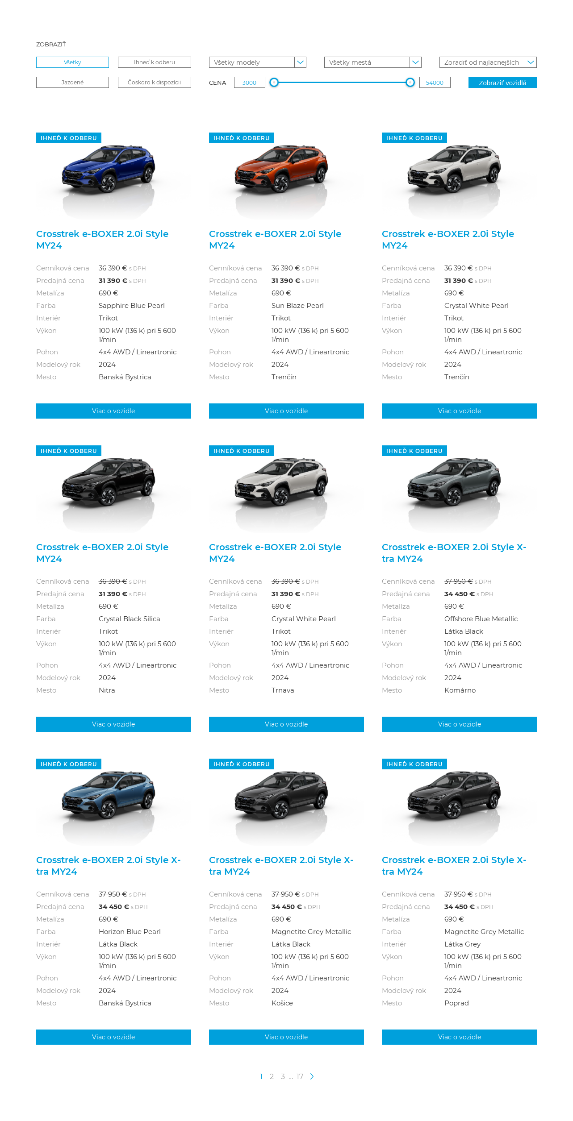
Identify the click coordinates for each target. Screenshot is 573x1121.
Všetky (72, 62)
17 (300, 1076)
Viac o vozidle (113, 411)
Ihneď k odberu (154, 62)
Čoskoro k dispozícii (154, 82)
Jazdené (73, 82)
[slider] (274, 82)
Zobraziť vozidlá (503, 83)
